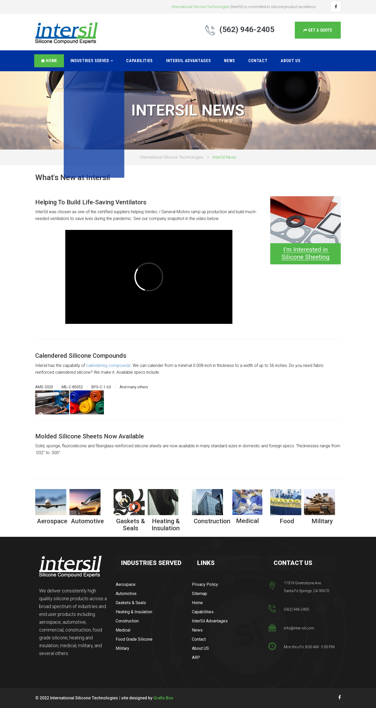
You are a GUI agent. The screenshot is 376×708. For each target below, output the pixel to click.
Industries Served (89, 60)
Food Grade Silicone (134, 639)
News (229, 60)
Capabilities (139, 60)
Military (122, 648)
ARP (196, 657)
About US (290, 60)
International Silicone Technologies (171, 157)
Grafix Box (163, 697)
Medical (123, 630)
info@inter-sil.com (299, 628)
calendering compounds (108, 365)
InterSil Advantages (188, 60)
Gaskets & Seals (131, 602)
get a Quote (317, 30)
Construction (127, 620)
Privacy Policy (205, 584)
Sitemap (199, 593)
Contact (257, 60)
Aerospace (126, 584)
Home (49, 60)
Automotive (126, 593)
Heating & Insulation (134, 611)
